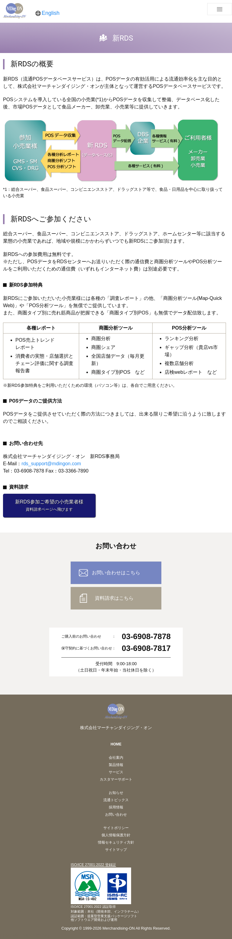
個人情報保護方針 (116, 835)
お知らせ (116, 793)
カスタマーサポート (116, 779)
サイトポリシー (116, 828)
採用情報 (116, 807)
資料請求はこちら (114, 598)
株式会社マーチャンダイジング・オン (116, 727)
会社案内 (116, 757)
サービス (116, 772)
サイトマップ (116, 850)
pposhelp (10, 935)
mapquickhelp (36, 935)
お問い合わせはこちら (116, 572)
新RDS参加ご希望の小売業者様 (49, 505)
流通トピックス (116, 800)
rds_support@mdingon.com (51, 463)
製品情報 (116, 765)
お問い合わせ (116, 814)
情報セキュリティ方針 (116, 842)
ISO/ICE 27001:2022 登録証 (93, 865)
